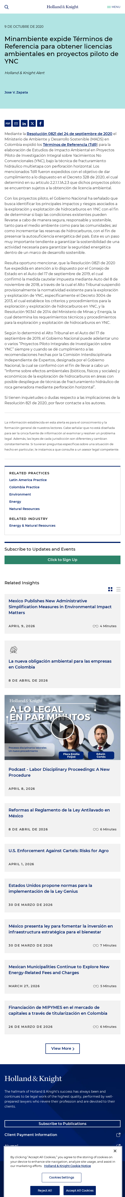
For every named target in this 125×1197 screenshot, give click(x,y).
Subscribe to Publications (62, 1124)
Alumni (11, 1146)
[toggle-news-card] (110, 589)
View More (61, 1048)
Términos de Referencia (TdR (70, 145)
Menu (116, 7)
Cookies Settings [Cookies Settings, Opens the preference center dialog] (61, 1190)
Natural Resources (24, 509)
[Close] (115, 1164)
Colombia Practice (24, 487)
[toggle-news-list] (118, 589)
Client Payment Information (31, 1135)
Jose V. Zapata (16, 92)
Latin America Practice (28, 480)
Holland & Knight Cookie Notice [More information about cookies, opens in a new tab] (67, 1179)
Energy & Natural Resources (32, 526)
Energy (15, 502)
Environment (20, 494)
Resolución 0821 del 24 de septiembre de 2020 (69, 134)
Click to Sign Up (62, 560)
